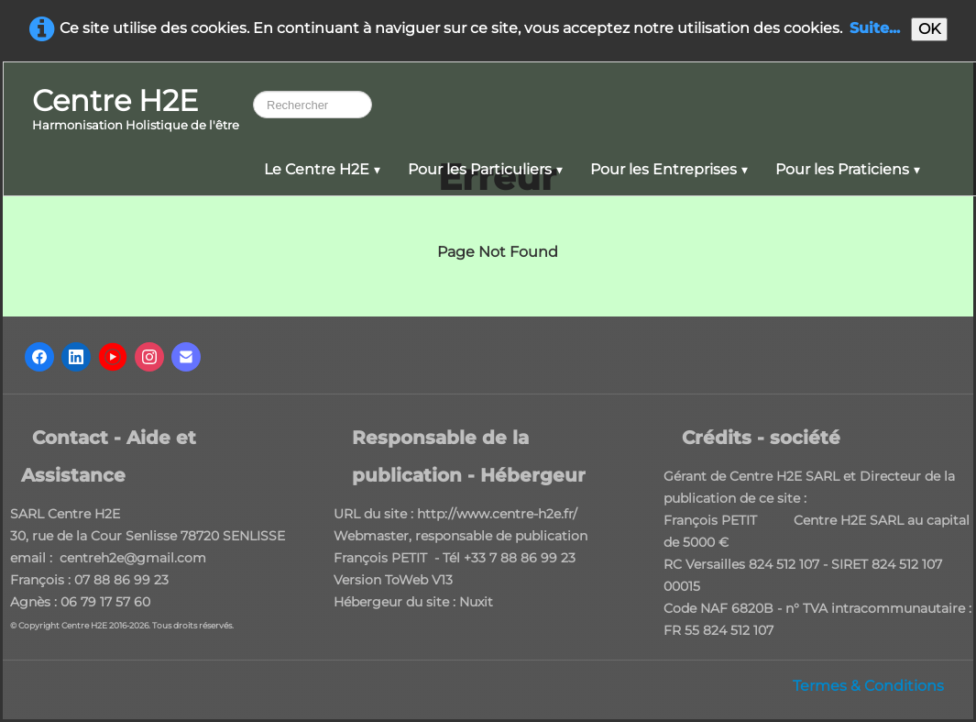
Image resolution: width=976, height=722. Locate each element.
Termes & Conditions (868, 685)
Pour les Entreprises (669, 169)
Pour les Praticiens (847, 169)
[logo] (135, 110)
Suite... (875, 28)
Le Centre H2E (322, 169)
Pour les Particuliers (485, 169)
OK (929, 29)
